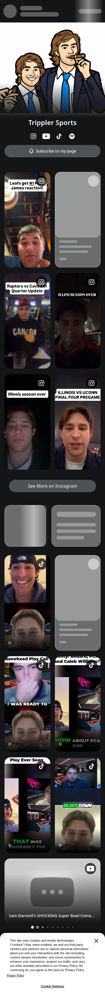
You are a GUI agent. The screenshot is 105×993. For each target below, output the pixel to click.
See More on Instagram (52, 486)
